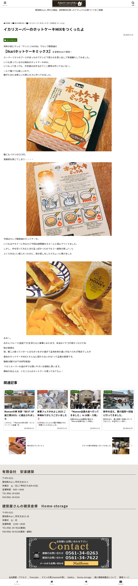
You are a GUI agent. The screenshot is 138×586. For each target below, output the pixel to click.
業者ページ (124, 577)
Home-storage (84, 577)
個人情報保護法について (105, 577)
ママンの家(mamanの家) (53, 577)
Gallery (70, 577)
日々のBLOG (10, 40)
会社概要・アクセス (18, 577)
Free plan (34, 577)
